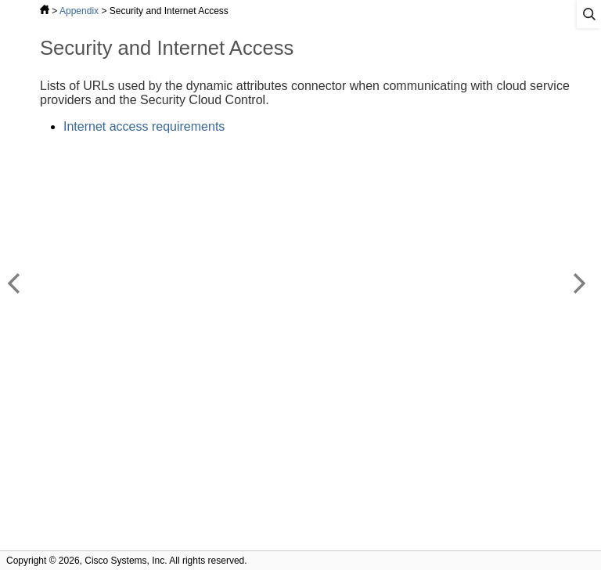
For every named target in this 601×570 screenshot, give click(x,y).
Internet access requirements (144, 126)
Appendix (79, 10)
